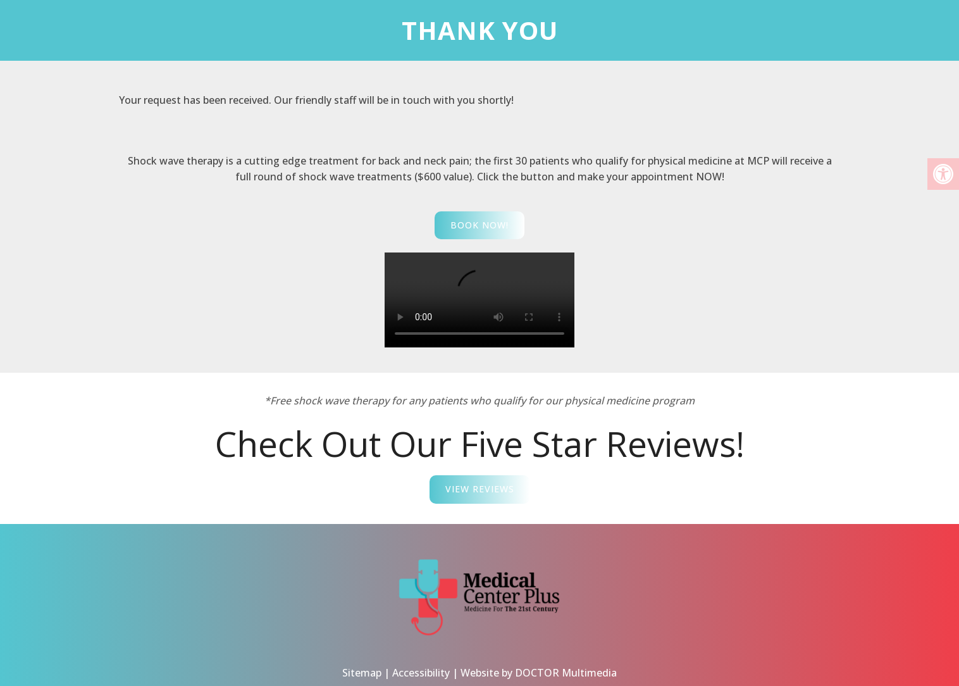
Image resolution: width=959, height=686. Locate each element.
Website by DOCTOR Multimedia (539, 660)
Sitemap (361, 660)
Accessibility (421, 660)
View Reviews (479, 489)
